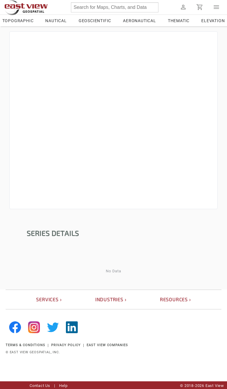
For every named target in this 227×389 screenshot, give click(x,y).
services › (48, 299)
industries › (111, 299)
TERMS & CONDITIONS (25, 345)
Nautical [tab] (56, 20)
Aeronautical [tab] (139, 20)
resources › (175, 299)
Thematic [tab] (178, 20)
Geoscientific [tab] (95, 20)
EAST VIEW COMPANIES (107, 345)
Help (63, 385)
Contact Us (40, 385)
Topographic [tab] (18, 20)
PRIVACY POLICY (66, 345)
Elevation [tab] (213, 20)
